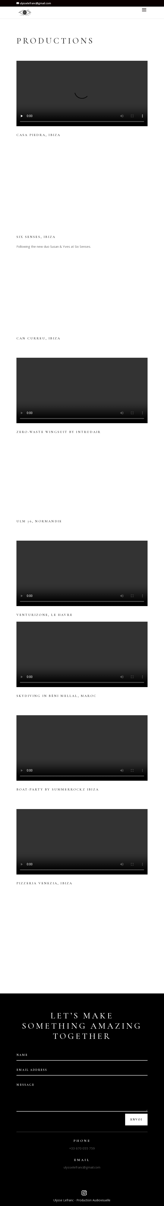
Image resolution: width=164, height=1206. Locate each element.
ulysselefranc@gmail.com (82, 1167)
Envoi (136, 1119)
